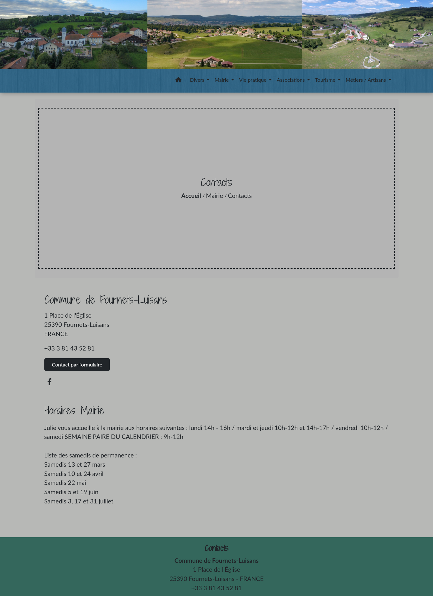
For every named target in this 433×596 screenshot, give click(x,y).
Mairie (214, 195)
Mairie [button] (222, 80)
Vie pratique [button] (253, 80)
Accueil (191, 195)
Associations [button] (291, 80)
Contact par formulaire (77, 364)
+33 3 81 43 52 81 (69, 348)
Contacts (240, 195)
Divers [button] (197, 80)
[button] (178, 80)
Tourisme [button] (326, 80)
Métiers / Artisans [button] (366, 80)
